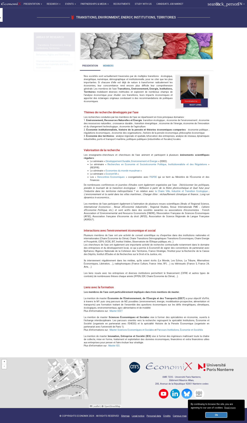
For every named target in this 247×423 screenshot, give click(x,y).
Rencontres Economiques (111, 177)
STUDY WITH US (143, 4)
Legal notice (138, 415)
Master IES (114, 345)
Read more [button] (230, 407)
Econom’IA (111, 173)
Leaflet (95, 406)
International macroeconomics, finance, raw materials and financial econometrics (54, 64)
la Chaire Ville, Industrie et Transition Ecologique (181, 191)
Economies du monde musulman (123, 170)
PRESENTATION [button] (33, 4)
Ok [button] (216, 415)
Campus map (180, 415)
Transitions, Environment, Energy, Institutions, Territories (53, 47)
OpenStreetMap (112, 406)
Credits (167, 415)
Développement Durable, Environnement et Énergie (132, 161)
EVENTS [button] (70, 4)
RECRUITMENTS (121, 4)
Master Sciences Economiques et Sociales (132, 329)
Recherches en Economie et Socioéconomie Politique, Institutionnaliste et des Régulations (157, 164)
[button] (61, 373)
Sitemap (125, 415)
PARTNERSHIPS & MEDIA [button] (95, 4)
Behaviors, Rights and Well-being (53, 54)
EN (241, 4)
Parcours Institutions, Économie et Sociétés (180, 329)
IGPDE (154, 177)
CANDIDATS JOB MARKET (169, 4)
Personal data (154, 415)
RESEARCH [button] (53, 4)
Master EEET (116, 311)
